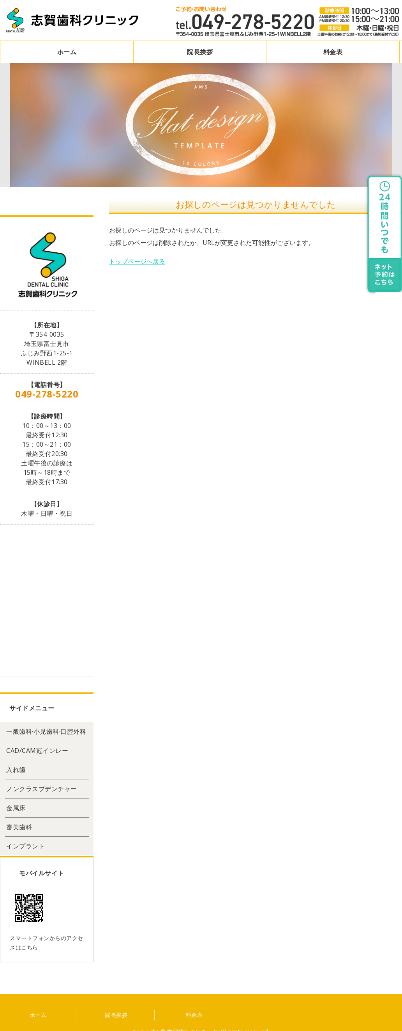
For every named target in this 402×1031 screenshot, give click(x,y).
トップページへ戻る (137, 261)
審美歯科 (19, 827)
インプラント (25, 846)
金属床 (16, 808)
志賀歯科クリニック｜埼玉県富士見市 (72, 20)
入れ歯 (16, 769)
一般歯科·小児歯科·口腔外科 (46, 731)
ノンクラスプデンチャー (41, 788)
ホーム (67, 52)
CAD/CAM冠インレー (37, 750)
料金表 (333, 52)
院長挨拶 (200, 52)
